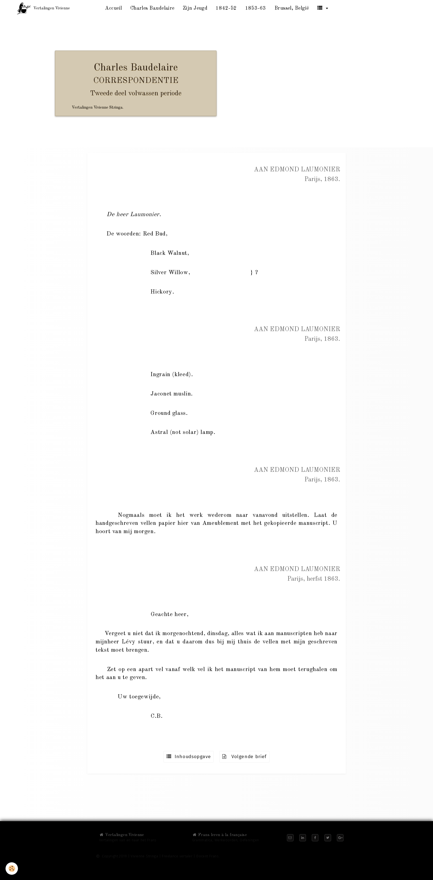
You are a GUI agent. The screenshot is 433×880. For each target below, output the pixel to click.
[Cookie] (12, 868)
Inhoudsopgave (189, 756)
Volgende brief (244, 756)
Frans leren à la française (219, 835)
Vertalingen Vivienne (121, 835)
